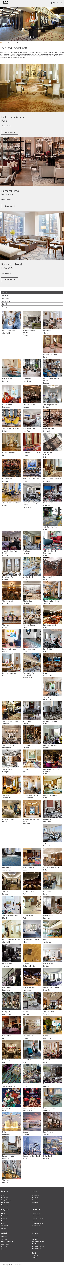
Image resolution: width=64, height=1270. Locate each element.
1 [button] (30, 37)
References (4, 1205)
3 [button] (36, 37)
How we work (5, 1195)
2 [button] (33, 37)
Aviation (3, 1229)
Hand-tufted (35, 1216)
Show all (4, 293)
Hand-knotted (36, 1214)
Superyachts (4, 1226)
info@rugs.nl (37, 1249)
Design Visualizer (6, 1200)
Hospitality (5, 296)
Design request (5, 1203)
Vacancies (4, 1247)
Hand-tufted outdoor (38, 1219)
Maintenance (36, 1226)
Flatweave (35, 1221)
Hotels (3, 1214)
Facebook (35, 1198)
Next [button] (62, 24)
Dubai (34, 1254)
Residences (4, 1224)
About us (4, 1237)
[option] (32, 24)
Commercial (6, 302)
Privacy (3, 1249)
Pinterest (34, 1200)
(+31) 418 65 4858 (38, 1247)
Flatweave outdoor (37, 1224)
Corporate (4, 1219)
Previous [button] (1, 24)
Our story (4, 1239)
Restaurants (4, 1216)
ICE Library (4, 1198)
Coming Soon (6, 307)
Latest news (35, 1195)
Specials (4, 305)
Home (1, 42)
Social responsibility (7, 1242)
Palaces (3, 1221)
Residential (5, 299)
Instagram (35, 1203)
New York (35, 1256)
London (34, 1258)
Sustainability (5, 1244)
